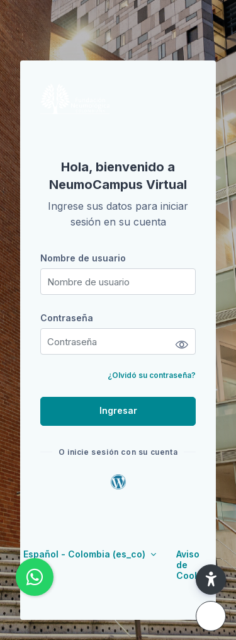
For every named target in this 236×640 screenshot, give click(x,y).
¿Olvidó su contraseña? (152, 375)
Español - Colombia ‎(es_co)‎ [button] (85, 554)
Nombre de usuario (83, 258)
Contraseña (66, 317)
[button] (211, 579)
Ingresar (118, 410)
